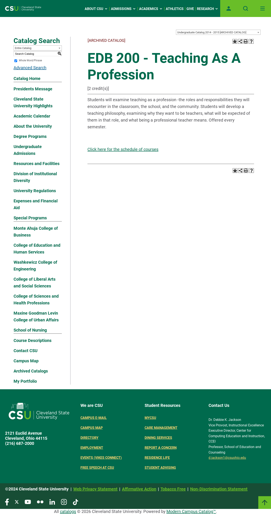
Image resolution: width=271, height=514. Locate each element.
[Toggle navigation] (262, 8)
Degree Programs (30, 136)
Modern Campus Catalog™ (191, 511)
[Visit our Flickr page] (40, 502)
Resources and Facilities (36, 163)
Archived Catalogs (31, 371)
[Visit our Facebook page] (7, 502)
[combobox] (218, 32)
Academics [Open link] (151, 9)
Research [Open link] (207, 9)
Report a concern (161, 448)
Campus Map (26, 360)
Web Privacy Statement (95, 489)
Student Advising (160, 468)
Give (190, 9)
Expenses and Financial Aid (36, 204)
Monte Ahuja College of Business (36, 232)
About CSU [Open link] (96, 9)
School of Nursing (30, 330)
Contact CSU (25, 350)
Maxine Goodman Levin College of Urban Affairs (36, 316)
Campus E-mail (93, 418)
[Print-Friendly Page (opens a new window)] (245, 41)
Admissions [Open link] (123, 9)
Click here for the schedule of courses (122, 149)
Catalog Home (27, 78)
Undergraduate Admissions (28, 150)
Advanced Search (30, 67)
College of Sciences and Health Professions (36, 299)
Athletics (175, 9)
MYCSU (150, 418)
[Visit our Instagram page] (64, 502)
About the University (33, 126)
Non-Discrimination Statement (218, 489)
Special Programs (30, 217)
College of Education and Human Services (37, 249)
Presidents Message (33, 88)
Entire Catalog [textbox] (23, 48)
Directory (89, 438)
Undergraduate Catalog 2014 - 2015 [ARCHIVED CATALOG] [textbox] (211, 32)
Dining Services (158, 438)
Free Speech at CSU (97, 468)
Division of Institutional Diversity (35, 177)
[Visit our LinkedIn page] (52, 502)
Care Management (161, 428)
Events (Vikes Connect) (101, 458)
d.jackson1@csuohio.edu (227, 458)
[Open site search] (245, 8)
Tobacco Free (173, 489)
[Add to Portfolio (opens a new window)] (234, 41)
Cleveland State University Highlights (33, 102)
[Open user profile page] (228, 8)
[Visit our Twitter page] (17, 502)
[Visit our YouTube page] (28, 502)
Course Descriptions (32, 340)
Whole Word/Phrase (30, 60)
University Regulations (35, 190)
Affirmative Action (139, 489)
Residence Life (157, 458)
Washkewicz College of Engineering (35, 266)
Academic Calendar (32, 116)
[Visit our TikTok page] (75, 502)
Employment (91, 448)
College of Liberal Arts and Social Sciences (34, 283)
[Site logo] (23, 8)
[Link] (264, 502)
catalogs (68, 511)
